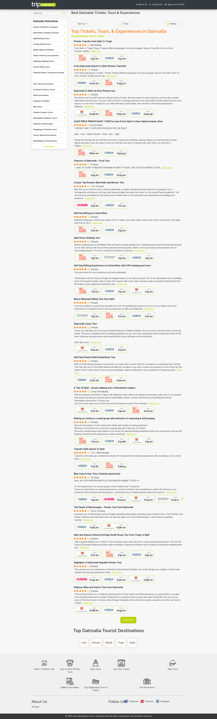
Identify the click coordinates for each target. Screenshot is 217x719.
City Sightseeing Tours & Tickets (95, 684)
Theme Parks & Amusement (46, 55)
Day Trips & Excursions (43, 84)
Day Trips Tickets (121, 665)
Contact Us (156, 4)
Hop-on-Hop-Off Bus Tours (70, 666)
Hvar (84, 643)
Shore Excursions (41, 95)
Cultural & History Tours (44, 89)
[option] (87, 58)
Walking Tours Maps (70, 683)
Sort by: (82, 24)
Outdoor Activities (41, 101)
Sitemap (35, 707)
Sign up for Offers (175, 4)
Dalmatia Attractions (45, 21)
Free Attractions (147, 683)
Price (125, 24)
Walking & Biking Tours (43, 61)
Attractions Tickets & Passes (46, 32)
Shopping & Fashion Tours (45, 129)
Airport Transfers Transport (45, 27)
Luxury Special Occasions (44, 135)
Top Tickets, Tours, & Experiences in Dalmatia (118, 31)
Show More (49, 146)
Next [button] (181, 499)
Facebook (131, 701)
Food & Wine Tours (41, 67)
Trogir (121, 643)
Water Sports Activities (43, 50)
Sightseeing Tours (41, 38)
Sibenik (108, 643)
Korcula (96, 643)
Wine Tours (173, 665)
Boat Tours (96, 665)
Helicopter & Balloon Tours (45, 118)
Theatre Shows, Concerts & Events (48, 72)
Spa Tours (37, 106)
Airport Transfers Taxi (44, 665)
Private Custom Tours (43, 112)
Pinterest (147, 701)
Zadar (132, 643)
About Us (141, 4)
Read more (96, 51)
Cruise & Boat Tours (42, 44)
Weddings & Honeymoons (45, 141)
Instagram (162, 701)
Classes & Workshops (43, 123)
